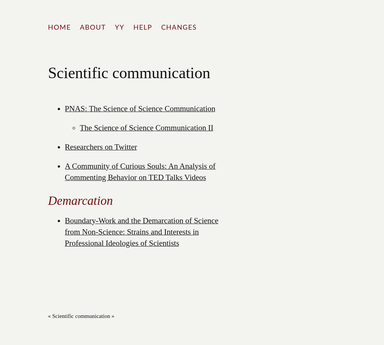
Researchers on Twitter (101, 146)
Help (143, 27)
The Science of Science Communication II (146, 127)
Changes (179, 27)
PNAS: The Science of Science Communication (140, 108)
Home (59, 27)
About (93, 27)
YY (119, 27)
